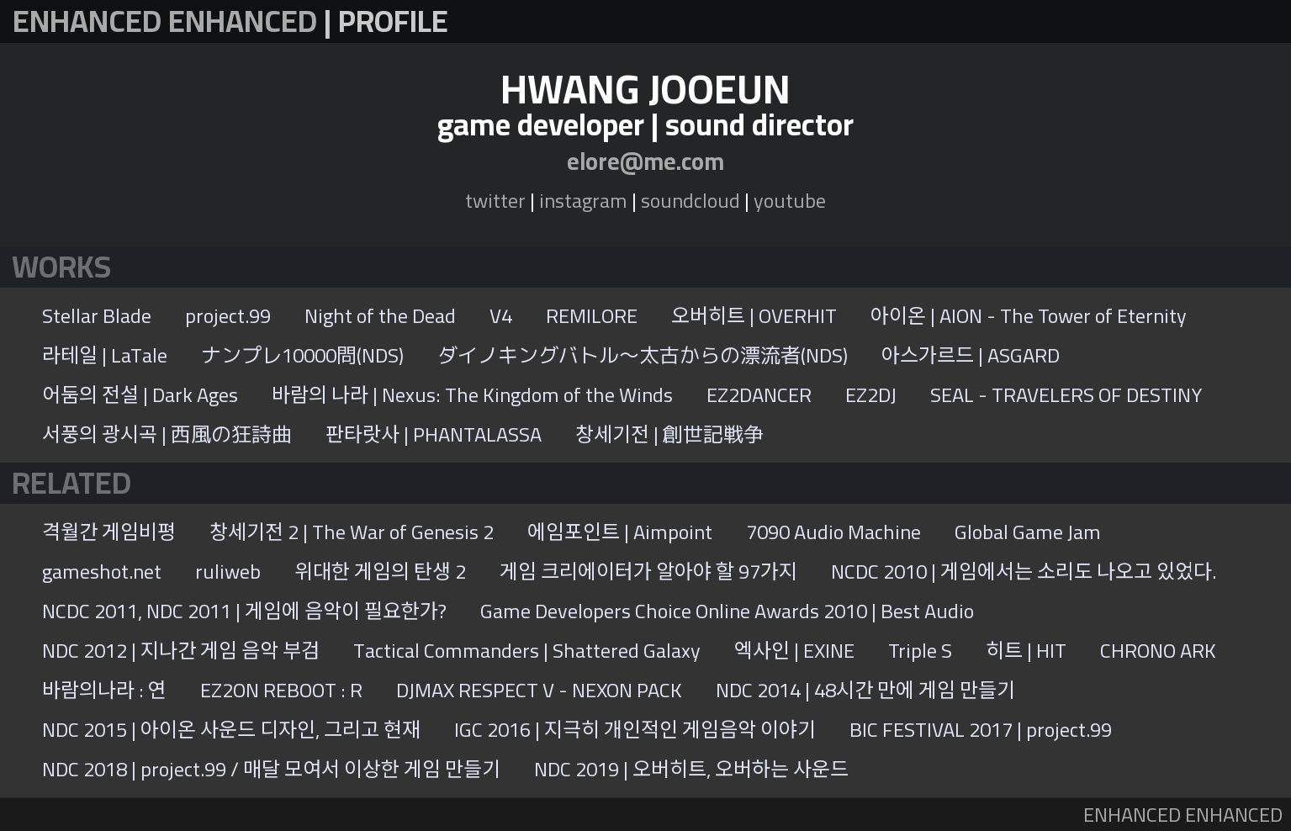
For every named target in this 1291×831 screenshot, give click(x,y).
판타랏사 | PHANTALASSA (433, 434)
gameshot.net (101, 571)
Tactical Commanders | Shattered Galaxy (527, 651)
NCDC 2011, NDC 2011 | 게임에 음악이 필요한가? (244, 611)
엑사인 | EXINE (794, 651)
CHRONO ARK (1158, 651)
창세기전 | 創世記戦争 (669, 434)
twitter (495, 201)
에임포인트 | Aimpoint (619, 532)
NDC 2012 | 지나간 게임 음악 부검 (181, 651)
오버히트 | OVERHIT (754, 316)
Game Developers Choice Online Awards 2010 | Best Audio (727, 611)
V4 (500, 316)
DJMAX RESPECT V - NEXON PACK (539, 690)
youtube (790, 201)
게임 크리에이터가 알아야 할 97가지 (648, 571)
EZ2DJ (871, 395)
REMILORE (592, 316)
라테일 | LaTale (104, 355)
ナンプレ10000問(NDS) (302, 355)
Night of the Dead (380, 316)
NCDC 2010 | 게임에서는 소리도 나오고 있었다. (1023, 571)
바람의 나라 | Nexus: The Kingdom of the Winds (472, 395)
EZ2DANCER (759, 395)
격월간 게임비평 (109, 532)
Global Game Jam (1028, 532)
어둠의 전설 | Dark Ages (140, 395)
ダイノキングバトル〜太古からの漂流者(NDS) (642, 355)
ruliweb (228, 571)
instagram (583, 201)
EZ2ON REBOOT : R (281, 690)
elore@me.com (645, 161)
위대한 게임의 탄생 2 (380, 571)
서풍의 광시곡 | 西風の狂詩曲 (167, 434)
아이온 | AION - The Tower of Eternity (1028, 316)
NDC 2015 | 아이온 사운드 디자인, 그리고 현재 (231, 730)
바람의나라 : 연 (104, 690)
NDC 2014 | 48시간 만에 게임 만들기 (865, 690)
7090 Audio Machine (833, 532)
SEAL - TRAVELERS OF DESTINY (1066, 395)
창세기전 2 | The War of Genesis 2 (351, 532)
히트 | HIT (1026, 651)
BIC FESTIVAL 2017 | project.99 (980, 730)
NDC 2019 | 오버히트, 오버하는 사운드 (691, 769)
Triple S (920, 651)
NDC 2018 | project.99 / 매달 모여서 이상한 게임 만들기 (271, 769)
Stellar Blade (96, 316)
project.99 (228, 316)
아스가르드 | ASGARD (970, 355)
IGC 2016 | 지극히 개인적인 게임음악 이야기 (635, 730)
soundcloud (690, 201)
